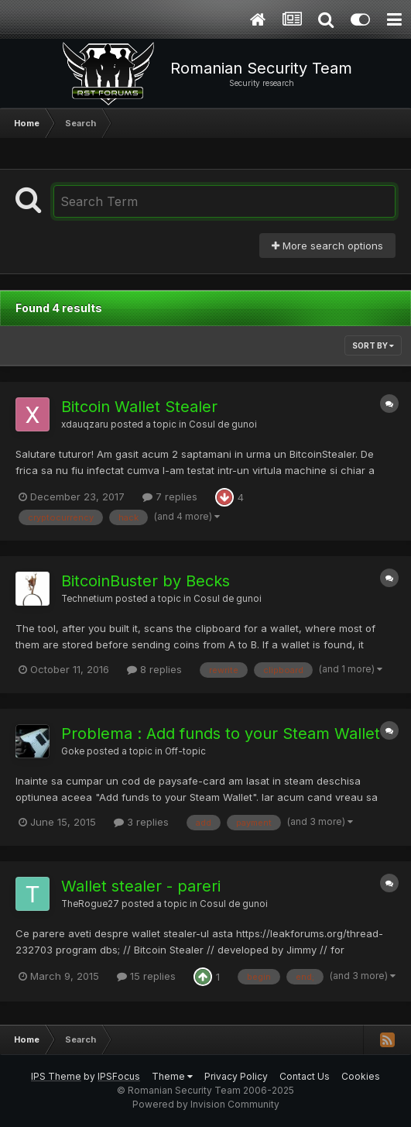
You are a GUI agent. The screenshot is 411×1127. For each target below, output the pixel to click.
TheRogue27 (90, 904)
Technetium (87, 598)
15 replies (146, 976)
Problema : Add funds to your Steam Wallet (220, 733)
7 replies (169, 496)
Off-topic (185, 751)
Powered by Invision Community (205, 1104)
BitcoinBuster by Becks (145, 581)
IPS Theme (56, 1076)
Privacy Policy (236, 1076)
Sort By (373, 345)
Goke (72, 751)
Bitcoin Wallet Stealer (139, 406)
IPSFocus (119, 1076)
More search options (327, 245)
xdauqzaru (84, 424)
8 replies (154, 669)
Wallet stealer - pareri (141, 886)
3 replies (141, 822)
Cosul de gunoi (223, 424)
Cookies (360, 1076)
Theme (172, 1076)
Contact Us (304, 1076)
